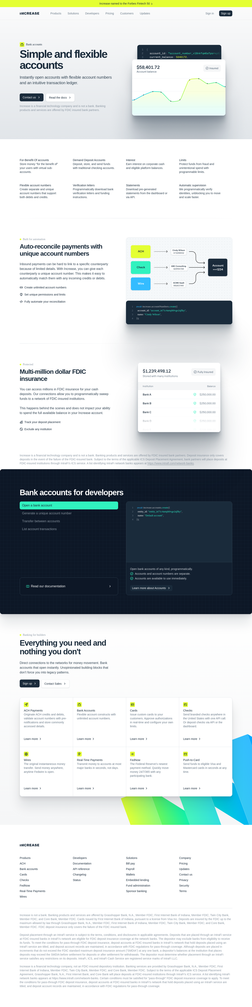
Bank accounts (29, 869)
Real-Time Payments (32, 891)
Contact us (185, 874)
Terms (183, 891)
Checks (24, 880)
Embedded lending (137, 880)
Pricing (183, 863)
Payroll (130, 869)
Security (184, 885)
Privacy (183, 880)
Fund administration (138, 885)
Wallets (130, 874)
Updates (184, 869)
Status (77, 880)
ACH (23, 863)
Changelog (79, 874)
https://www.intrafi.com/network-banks (170, 463)
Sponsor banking (136, 891)
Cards (23, 874)
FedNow (25, 885)
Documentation (82, 863)
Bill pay (130, 863)
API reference (81, 869)
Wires (23, 896)
